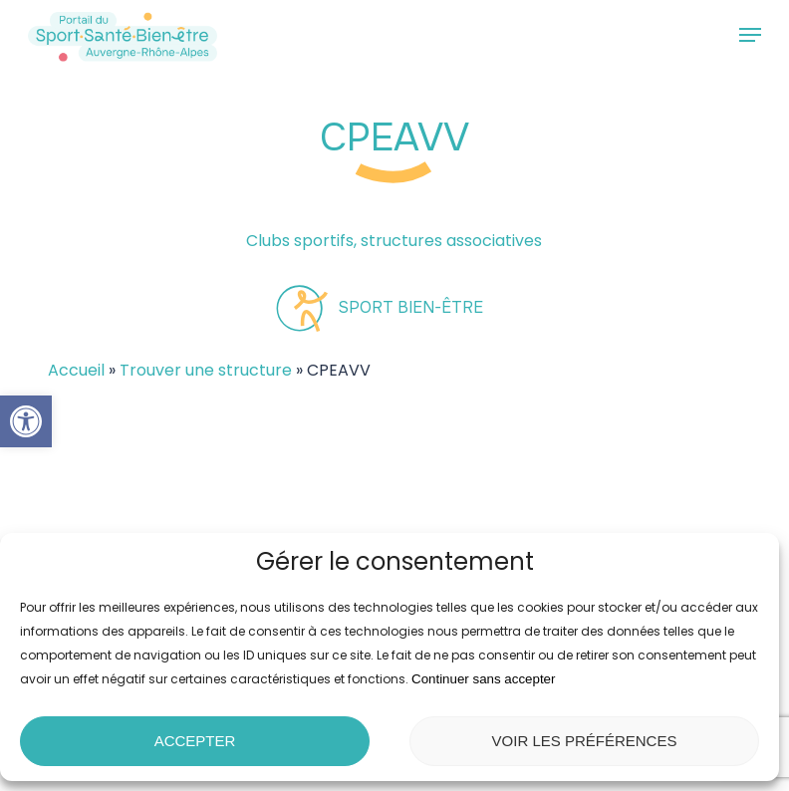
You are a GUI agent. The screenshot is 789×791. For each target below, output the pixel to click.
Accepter (195, 740)
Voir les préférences (584, 740)
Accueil (76, 370)
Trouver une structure (206, 370)
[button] (26, 421)
